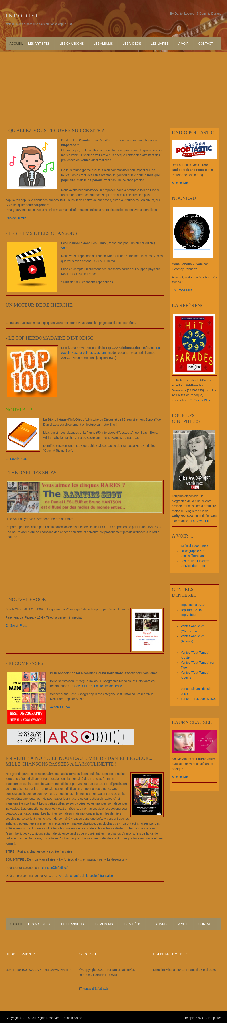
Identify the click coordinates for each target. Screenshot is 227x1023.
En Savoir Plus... (16, 458)
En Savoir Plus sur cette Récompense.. (97, 685)
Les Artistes (39, 43)
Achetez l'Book (60, 706)
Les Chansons (71, 43)
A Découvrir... (181, 182)
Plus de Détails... (16, 217)
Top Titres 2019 (192, 609)
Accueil (16, 43)
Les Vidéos (132, 43)
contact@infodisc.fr (55, 867)
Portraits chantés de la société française (84, 875)
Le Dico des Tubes (194, 565)
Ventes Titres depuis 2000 (199, 698)
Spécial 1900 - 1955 (195, 545)
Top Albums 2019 (193, 604)
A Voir (183, 43)
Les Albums (103, 43)
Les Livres (159, 43)
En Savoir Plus (182, 289)
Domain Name (72, 1016)
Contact (205, 43)
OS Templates (212, 1016)
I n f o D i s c (22, 15)
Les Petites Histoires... (196, 560)
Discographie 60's (193, 550)
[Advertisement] (113, 82)
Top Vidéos (189, 614)
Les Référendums (193, 555)
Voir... (65, 247)
